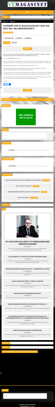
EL (8, 21)
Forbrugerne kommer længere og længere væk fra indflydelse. (24, 193)
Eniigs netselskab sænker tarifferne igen (27, 332)
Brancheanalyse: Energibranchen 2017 (27, 295)
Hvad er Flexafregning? (23, 198)
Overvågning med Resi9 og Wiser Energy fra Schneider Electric (19, 353)
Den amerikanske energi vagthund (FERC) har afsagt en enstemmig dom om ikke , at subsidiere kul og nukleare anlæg (27, 318)
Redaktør (19, 39)
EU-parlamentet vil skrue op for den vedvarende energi (27, 258)
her (8, 81)
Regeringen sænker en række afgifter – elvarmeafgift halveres (27, 270)
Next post (48, 100)
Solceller (14, 43)
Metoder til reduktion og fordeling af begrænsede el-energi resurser (23, 181)
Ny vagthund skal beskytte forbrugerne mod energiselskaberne (27, 244)
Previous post (7, 100)
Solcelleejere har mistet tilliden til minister (27, 282)
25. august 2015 (9, 39)
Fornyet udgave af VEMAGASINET (24, 187)
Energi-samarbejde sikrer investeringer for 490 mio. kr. (27, 305)
